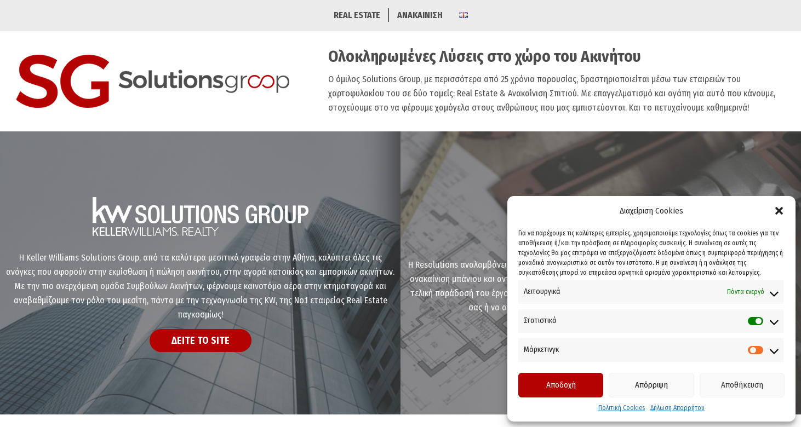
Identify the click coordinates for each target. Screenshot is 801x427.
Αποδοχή (561, 385)
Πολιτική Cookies (621, 408)
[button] (779, 210)
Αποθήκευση (742, 385)
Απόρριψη (651, 385)
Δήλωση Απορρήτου (677, 408)
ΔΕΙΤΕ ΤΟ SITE (200, 340)
